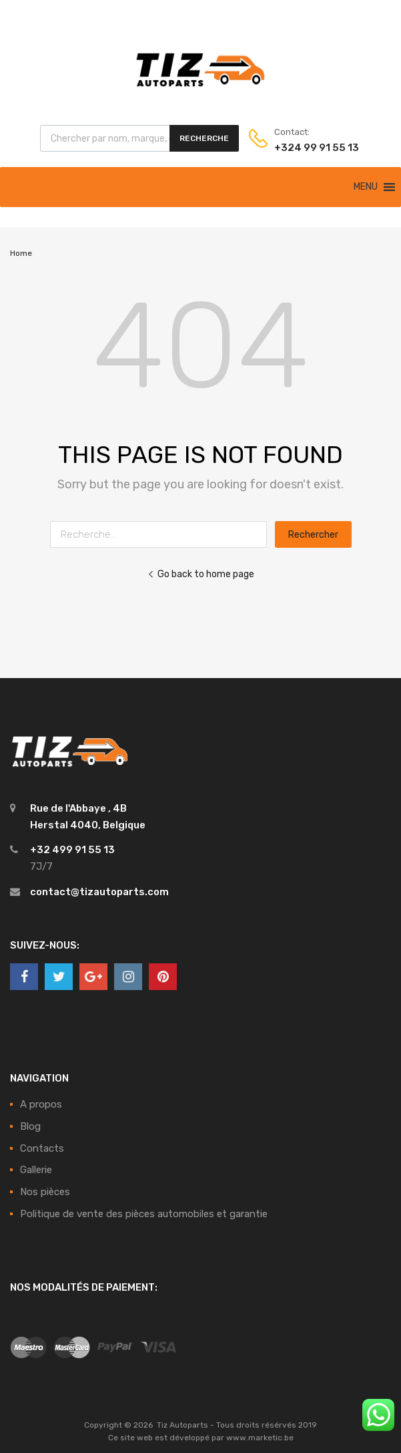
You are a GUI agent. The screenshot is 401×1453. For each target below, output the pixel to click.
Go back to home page (200, 574)
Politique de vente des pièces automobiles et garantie (144, 1214)
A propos (41, 1104)
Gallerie (36, 1170)
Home (21, 253)
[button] (366, 187)
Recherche (204, 138)
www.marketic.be (260, 1437)
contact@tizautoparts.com (99, 892)
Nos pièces (45, 1192)
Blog (30, 1126)
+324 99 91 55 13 (307, 148)
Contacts (42, 1148)
